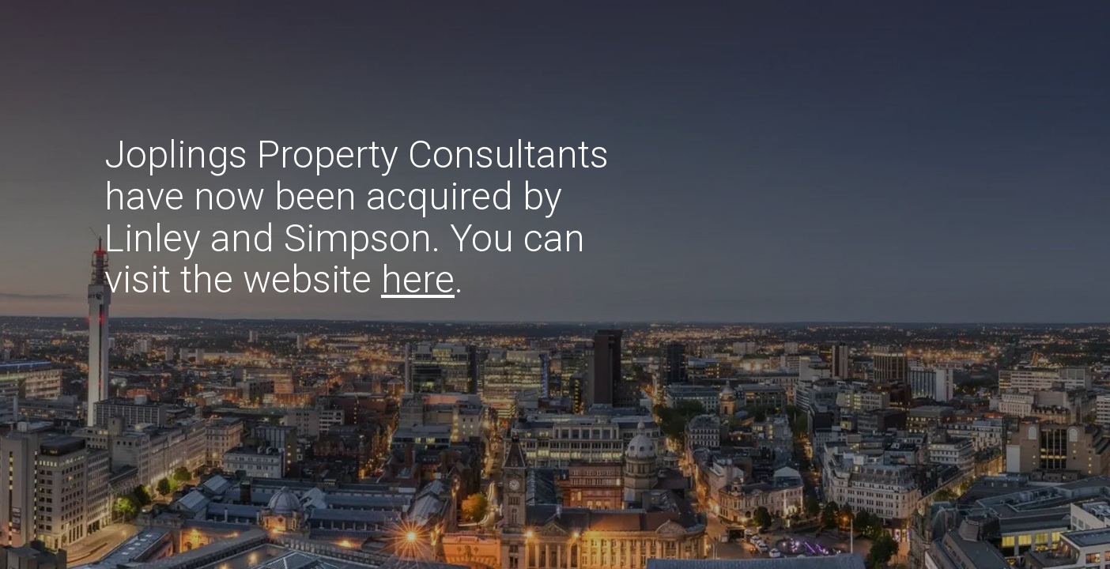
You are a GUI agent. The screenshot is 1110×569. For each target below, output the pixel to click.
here (418, 279)
